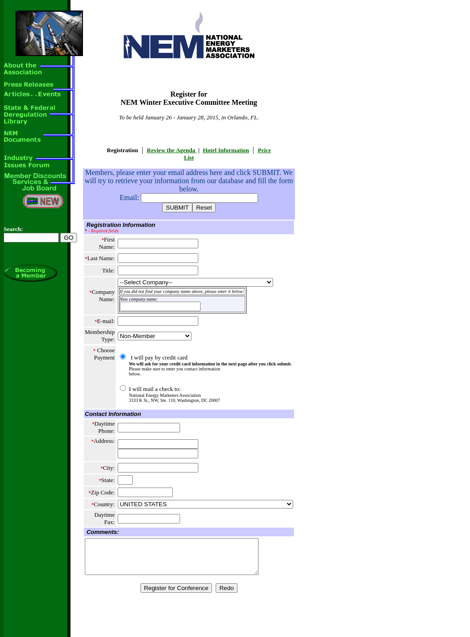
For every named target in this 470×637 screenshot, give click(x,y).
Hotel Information (226, 150)
